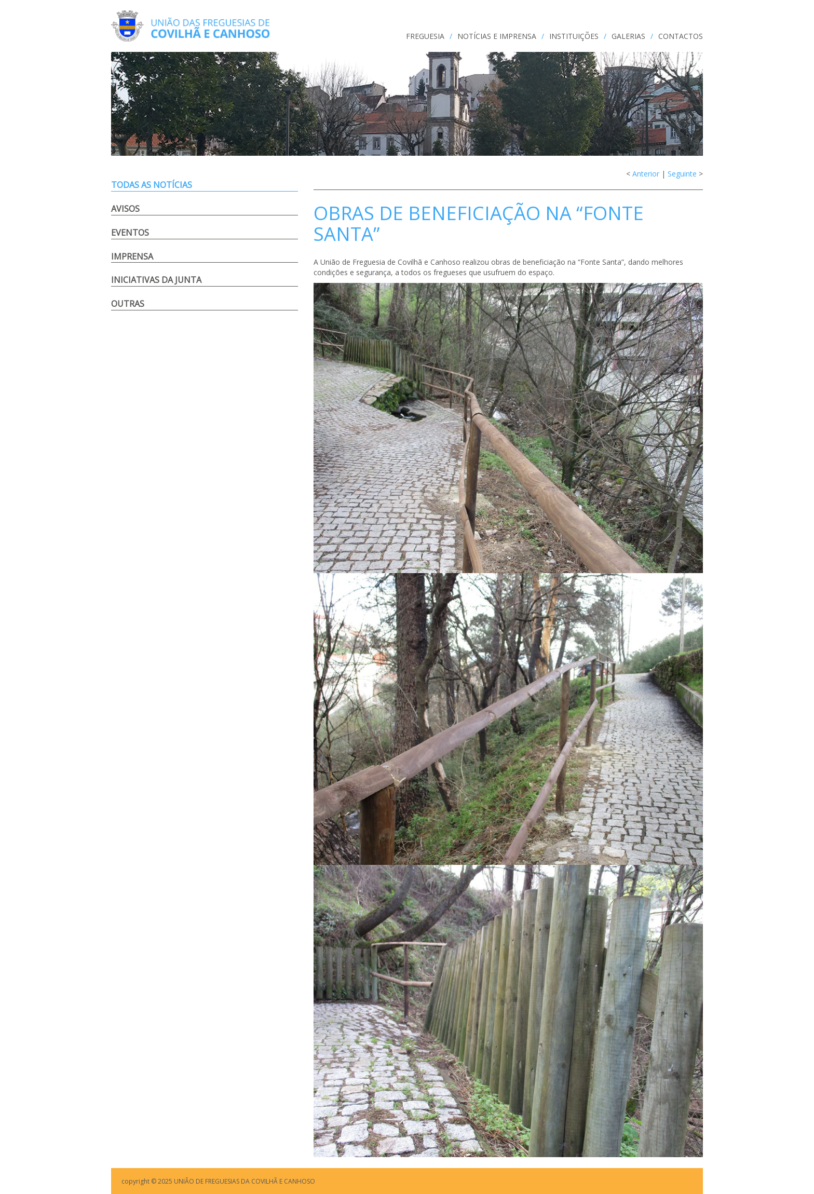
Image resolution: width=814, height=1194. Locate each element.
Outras (127, 303)
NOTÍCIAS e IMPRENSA (496, 36)
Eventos (130, 232)
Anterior (645, 174)
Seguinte (682, 174)
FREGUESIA (425, 36)
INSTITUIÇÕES (574, 36)
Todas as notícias (151, 185)
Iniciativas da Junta (156, 280)
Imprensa (132, 256)
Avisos (125, 208)
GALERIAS (628, 36)
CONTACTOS (680, 36)
